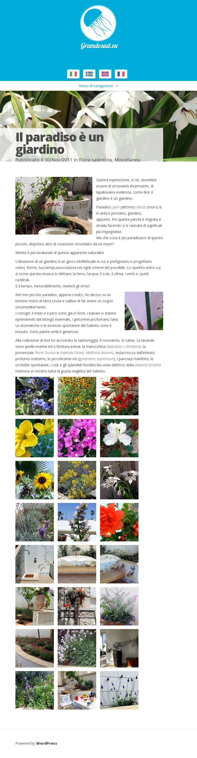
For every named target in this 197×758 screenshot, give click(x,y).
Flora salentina (95, 160)
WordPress (46, 743)
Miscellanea (127, 160)
